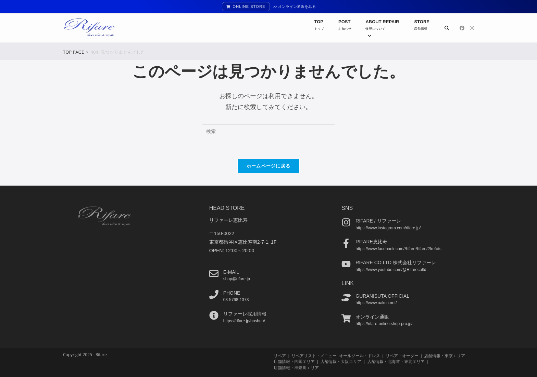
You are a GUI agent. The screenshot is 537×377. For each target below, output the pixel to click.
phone (231, 292)
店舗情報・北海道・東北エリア (396, 361)
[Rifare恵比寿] (346, 243)
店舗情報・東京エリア (444, 355)
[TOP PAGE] (73, 52)
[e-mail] (213, 273)
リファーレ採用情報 (244, 314)
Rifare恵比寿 (371, 241)
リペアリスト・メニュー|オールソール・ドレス (335, 355)
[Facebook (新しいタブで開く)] (462, 28)
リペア (280, 355)
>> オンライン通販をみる (294, 6)
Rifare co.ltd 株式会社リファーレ (395, 262)
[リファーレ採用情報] (213, 315)
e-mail (231, 271)
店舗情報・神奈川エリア (296, 367)
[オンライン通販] (346, 318)
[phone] (213, 294)
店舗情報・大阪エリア (340, 361)
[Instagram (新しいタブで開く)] (472, 28)
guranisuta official (382, 295)
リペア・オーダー (402, 355)
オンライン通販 (372, 316)
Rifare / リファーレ (378, 221)
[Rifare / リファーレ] (346, 222)
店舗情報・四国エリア (294, 361)
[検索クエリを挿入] (268, 131)
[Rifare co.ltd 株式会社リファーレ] (346, 264)
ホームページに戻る (269, 166)
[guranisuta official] (346, 297)
